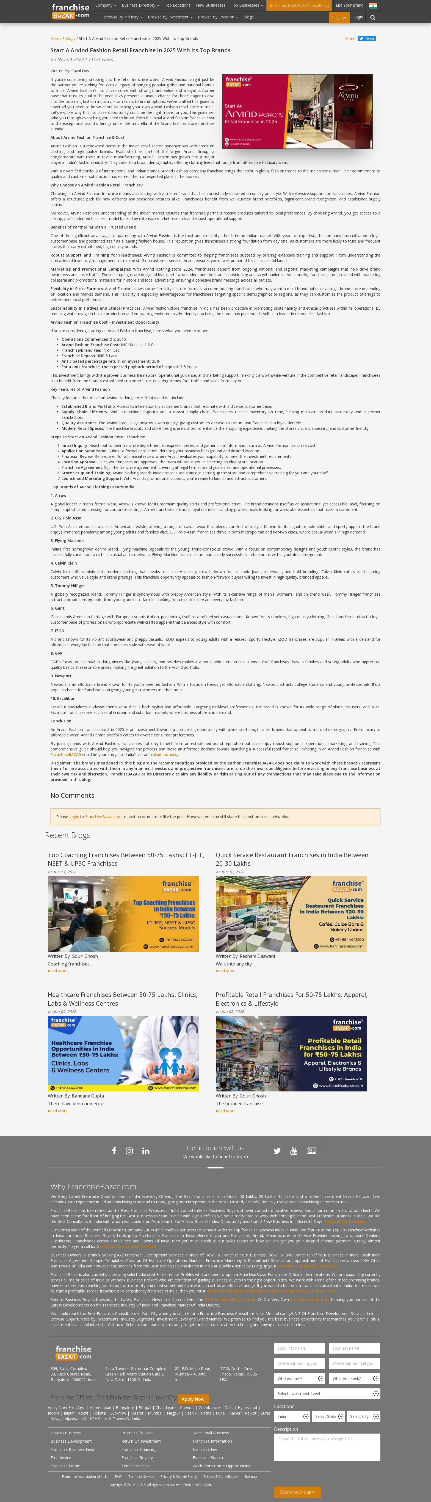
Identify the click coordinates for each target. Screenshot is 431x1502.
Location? (284, 1406)
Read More (58, 970)
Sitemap (250, 1476)
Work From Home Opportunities (221, 1465)
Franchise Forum (66, 1465)
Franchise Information (212, 1441)
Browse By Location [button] (218, 17)
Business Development (71, 1441)
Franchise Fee (205, 1449)
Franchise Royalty (137, 1457)
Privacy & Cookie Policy (179, 1476)
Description (286, 1429)
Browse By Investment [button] (170, 17)
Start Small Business (211, 1432)
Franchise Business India (72, 1449)
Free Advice (61, 1457)
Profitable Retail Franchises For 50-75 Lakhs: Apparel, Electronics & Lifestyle (292, 998)
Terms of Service (141, 1476)
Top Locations (177, 5)
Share (350, 38)
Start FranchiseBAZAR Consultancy (299, 5)
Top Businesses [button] (247, 5)
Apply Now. (194, 1399)
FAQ (118, 1476)
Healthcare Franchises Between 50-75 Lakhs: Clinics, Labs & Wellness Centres (123, 998)
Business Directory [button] (140, 5)
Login (358, 17)
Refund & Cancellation (220, 1476)
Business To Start (137, 1432)
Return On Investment (141, 1441)
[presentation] (316, 1476)
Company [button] (105, 5)
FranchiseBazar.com (103, 816)
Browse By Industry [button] (123, 17)
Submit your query (297, 1492)
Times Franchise (136, 1465)
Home (56, 38)
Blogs (249, 17)
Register (339, 17)
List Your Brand (349, 5)
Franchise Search (208, 1457)
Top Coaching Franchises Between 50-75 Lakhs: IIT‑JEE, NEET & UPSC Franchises (126, 859)
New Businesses (210, 5)
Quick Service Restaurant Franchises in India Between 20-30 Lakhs (292, 859)
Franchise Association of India (85, 1476)
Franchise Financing (138, 1449)
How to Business (66, 1432)
